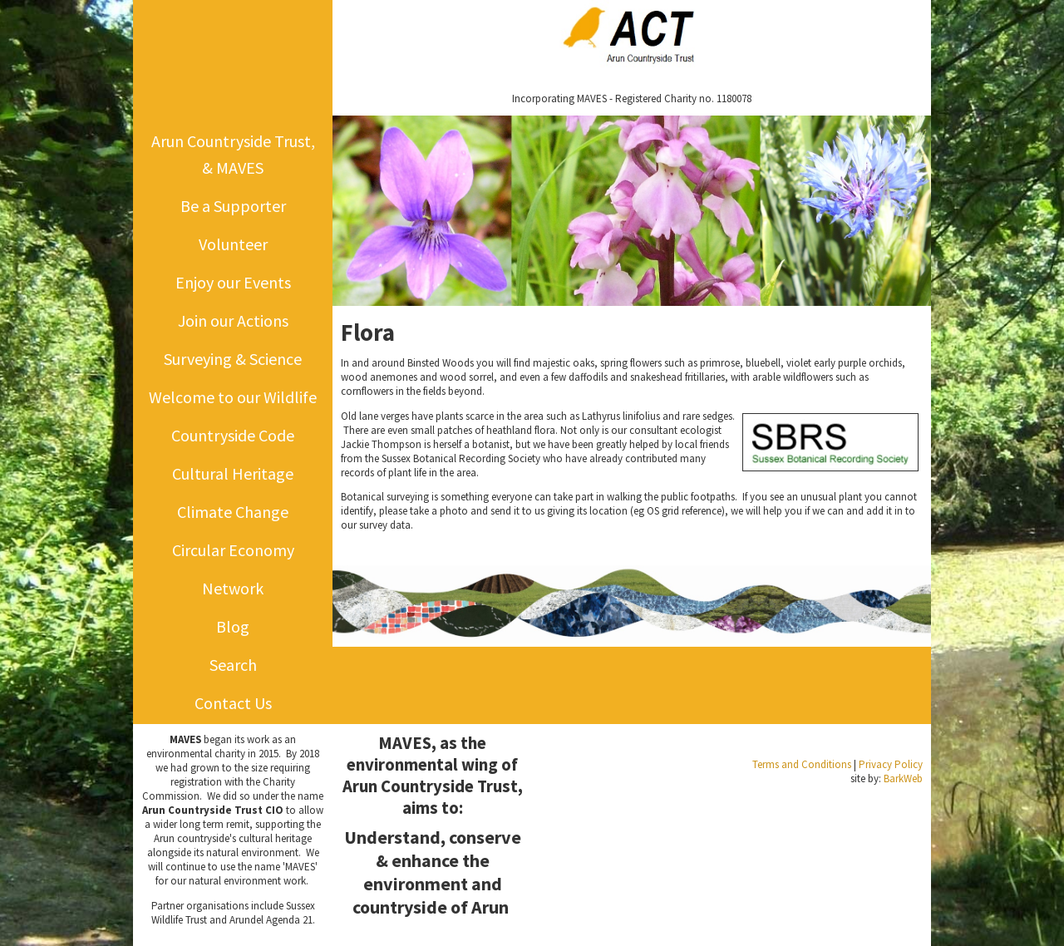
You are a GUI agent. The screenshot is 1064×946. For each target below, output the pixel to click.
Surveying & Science (233, 358)
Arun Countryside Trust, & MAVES (233, 154)
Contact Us (233, 702)
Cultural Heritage (232, 473)
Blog (232, 626)
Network (233, 588)
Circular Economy (233, 550)
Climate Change (232, 511)
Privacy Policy (891, 764)
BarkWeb (903, 778)
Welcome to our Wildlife (233, 397)
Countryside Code (232, 435)
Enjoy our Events (233, 282)
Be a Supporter (233, 205)
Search (233, 664)
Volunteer (233, 244)
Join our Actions (233, 320)
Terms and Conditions (801, 764)
